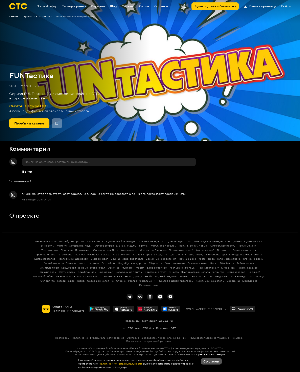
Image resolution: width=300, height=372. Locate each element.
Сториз (120, 280)
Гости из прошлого (89, 276)
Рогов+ (208, 276)
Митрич (62, 245)
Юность (174, 271)
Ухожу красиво (248, 267)
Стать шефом (67, 271)
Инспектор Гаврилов (153, 250)
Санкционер (233, 241)
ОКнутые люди (49, 267)
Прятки (143, 245)
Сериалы (98, 6)
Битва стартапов (44, 258)
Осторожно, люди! (80, 245)
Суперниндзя (174, 241)
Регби (148, 276)
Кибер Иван (228, 267)
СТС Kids (148, 328)
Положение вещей (181, 250)
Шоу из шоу (196, 254)
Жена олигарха (65, 276)
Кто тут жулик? (204, 250)
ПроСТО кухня (247, 245)
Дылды (138, 276)
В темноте (223, 250)
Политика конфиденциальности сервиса (98, 337)
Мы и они (127, 267)
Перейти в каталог (29, 123)
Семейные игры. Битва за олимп (64, 263)
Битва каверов (236, 271)
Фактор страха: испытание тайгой (202, 271)
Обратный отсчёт (155, 271)
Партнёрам (62, 337)
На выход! (254, 271)
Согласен (211, 361)
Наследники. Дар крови (73, 258)
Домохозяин (83, 250)
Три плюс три (49, 250)
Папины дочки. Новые (193, 245)
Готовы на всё (66, 280)
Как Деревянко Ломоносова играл (83, 267)
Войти (27, 172)
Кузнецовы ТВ (253, 241)
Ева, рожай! (106, 271)
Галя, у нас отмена (228, 258)
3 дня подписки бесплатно (215, 6)
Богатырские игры (244, 250)
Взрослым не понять (129, 271)
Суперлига (47, 280)
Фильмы (128, 6)
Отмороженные (175, 263)
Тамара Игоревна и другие (150, 254)
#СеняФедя (238, 276)
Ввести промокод (260, 6)
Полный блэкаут (208, 267)
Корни (108, 276)
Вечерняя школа (45, 241)
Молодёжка (249, 280)
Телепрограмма (74, 6)
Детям (144, 6)
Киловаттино (129, 250)
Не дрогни (222, 276)
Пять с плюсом (47, 271)
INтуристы (155, 263)
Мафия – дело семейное (151, 267)
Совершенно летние (100, 280)
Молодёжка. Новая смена (245, 254)
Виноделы (47, 245)
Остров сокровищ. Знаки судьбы (116, 245)
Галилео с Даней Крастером (175, 280)
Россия (25, 86)
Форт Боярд (256, 276)
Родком (196, 276)
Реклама (237, 337)
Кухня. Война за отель (210, 280)
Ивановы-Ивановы (87, 254)
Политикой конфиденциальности (120, 363)
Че (123, 328)
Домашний (166, 320)
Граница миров (45, 254)
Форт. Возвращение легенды (204, 241)
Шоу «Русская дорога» (131, 263)
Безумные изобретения (161, 258)
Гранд (81, 280)
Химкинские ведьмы (150, 241)
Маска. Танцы (122, 276)
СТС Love (134, 328)
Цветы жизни (177, 254)
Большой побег (43, 276)
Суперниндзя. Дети (105, 250)
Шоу (113, 6)
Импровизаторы (216, 254)
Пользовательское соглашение (209, 337)
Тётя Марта (227, 263)
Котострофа (64, 254)
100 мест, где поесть (222, 245)
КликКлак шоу (87, 271)
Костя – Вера (207, 258)
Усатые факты (94, 241)
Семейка (113, 267)
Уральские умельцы (182, 267)
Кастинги (161, 6)
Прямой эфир (47, 6)
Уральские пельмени (141, 280)
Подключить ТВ (242, 309)
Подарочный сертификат (141, 320)
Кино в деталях (148, 285)
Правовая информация (210, 354)
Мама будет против (71, 241)
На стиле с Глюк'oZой (101, 263)
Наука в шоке (187, 258)
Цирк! (213, 263)
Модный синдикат (166, 276)
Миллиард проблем (163, 245)
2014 (13, 86)
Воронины (233, 280)
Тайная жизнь (245, 263)
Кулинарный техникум (120, 241)
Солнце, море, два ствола (127, 258)
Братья (184, 276)
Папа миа (67, 250)
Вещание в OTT (166, 328)
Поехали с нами (197, 263)
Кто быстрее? (121, 254)
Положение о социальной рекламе (148, 341)
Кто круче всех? (253, 258)
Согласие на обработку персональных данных (156, 337)
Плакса (106, 254)
